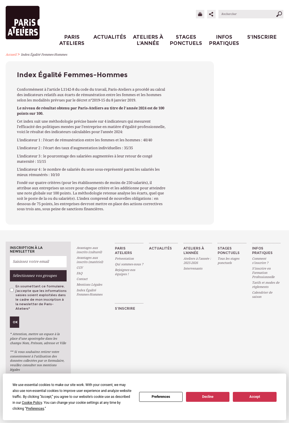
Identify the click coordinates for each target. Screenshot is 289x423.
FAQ (79, 273)
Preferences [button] (35, 409)
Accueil (11, 55)
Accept (254, 397)
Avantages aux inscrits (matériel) (89, 260)
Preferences (161, 397)
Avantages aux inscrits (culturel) (89, 250)
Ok (15, 322)
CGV (79, 268)
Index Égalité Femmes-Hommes (44, 55)
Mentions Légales (89, 285)
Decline (207, 397)
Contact (81, 279)
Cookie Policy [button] (32, 403)
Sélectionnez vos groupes (35, 276)
